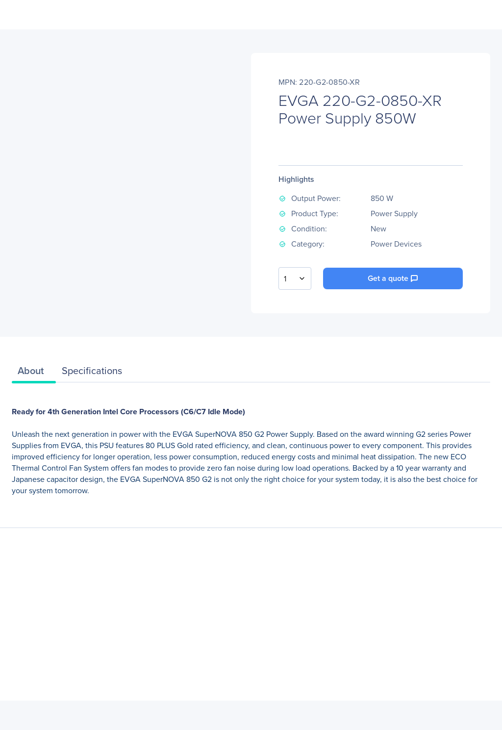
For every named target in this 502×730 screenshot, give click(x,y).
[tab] (34, 373)
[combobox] (294, 278)
